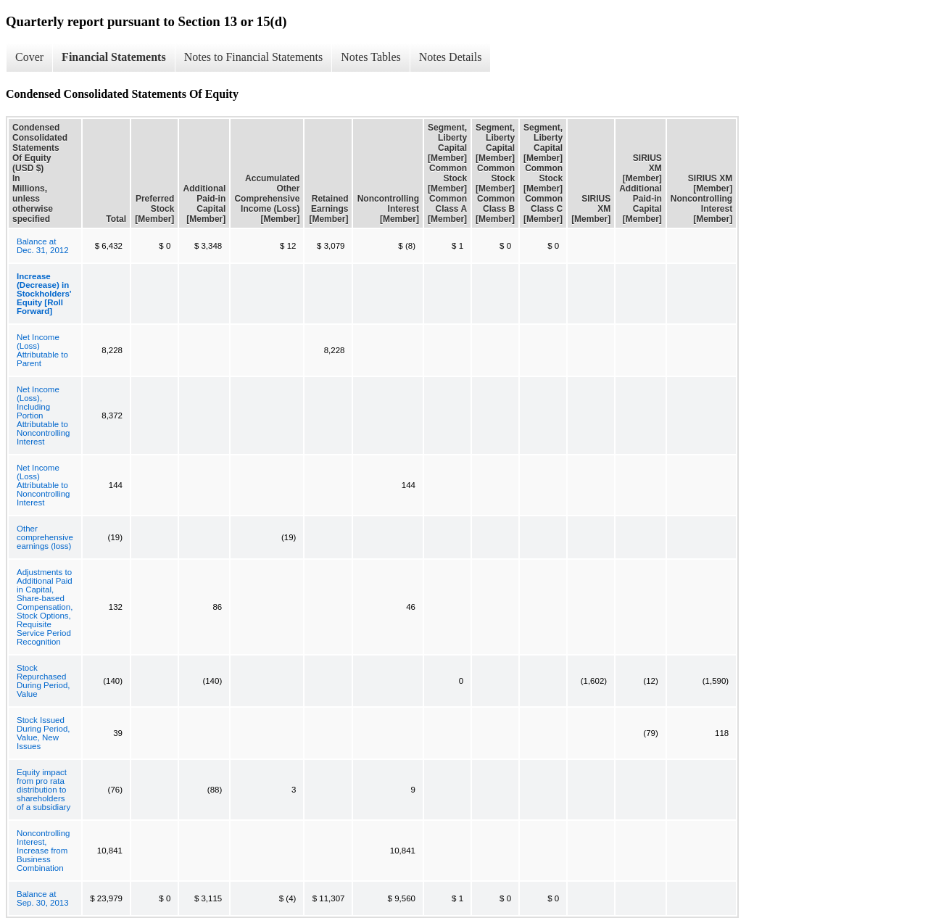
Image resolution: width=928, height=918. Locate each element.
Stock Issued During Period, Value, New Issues (43, 733)
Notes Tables (371, 57)
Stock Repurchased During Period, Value (43, 680)
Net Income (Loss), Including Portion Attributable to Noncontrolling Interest (43, 415)
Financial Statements (114, 57)
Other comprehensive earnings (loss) (45, 537)
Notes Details (450, 57)
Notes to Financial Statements (253, 57)
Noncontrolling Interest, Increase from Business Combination (43, 850)
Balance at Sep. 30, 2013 (43, 898)
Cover (29, 57)
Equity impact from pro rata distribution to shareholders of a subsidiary (43, 789)
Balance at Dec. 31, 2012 (43, 246)
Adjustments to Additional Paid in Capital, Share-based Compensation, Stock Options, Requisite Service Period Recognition (44, 607)
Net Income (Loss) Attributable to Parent (42, 350)
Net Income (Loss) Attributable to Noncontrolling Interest (43, 485)
